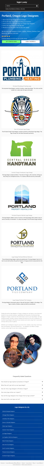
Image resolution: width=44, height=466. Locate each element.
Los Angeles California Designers (9, 437)
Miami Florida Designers (7, 441)
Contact (3, 462)
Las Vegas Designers (7, 433)
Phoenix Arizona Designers (8, 452)
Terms (23, 462)
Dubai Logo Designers (7, 426)
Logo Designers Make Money (13, 462)
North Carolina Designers (8, 448)
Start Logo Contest (27, 464)
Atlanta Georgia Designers (8, 411)
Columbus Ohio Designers (8, 418)
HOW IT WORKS (31, 41)
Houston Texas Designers (8, 429)
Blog (34, 462)
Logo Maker (40, 462)
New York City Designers (8, 444)
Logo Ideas (28, 462)
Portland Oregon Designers (8, 455)
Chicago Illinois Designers (8, 415)
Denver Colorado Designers (8, 422)
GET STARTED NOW (11, 41)
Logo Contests (16, 464)
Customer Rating (6, 38)
